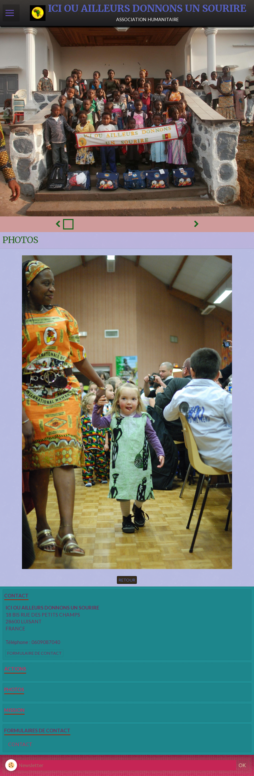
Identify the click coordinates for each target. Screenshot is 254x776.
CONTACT (20, 744)
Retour (126, 579)
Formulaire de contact (34, 653)
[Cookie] (11, 765)
